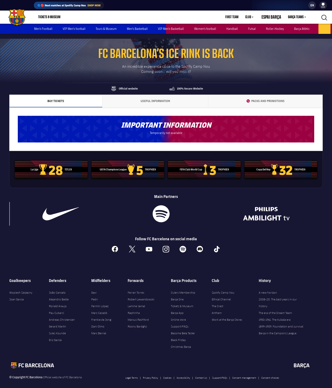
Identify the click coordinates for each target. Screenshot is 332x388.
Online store (178, 314)
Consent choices (270, 372)
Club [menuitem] (253, 17)
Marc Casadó (99, 308)
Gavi (94, 287)
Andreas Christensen (62, 314)
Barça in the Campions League (277, 328)
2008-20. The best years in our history (278, 298)
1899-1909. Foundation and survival (281, 321)
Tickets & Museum (182, 301)
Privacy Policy (150, 372)
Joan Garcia (16, 294)
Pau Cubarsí (56, 308)
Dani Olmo (97, 321)
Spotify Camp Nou (223, 287)
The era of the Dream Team (275, 308)
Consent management (244, 372)
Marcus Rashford (138, 314)
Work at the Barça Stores (227, 314)
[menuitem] (323, 4)
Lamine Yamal (136, 301)
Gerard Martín (57, 321)
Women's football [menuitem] (205, 28)
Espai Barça (274, 17)
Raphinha (134, 308)
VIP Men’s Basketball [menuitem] (171, 28)
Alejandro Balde (59, 294)
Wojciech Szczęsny (20, 287)
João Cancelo (57, 287)
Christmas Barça (181, 342)
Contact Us (201, 372)
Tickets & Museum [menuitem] (49, 17)
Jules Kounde (57, 328)
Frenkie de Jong (101, 314)
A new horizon (268, 287)
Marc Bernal (98, 328)
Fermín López (99, 301)
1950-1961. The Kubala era (274, 314)
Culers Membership (183, 287)
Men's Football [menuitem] (43, 28)
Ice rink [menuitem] (324, 28)
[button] (323, 17)
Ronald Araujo (58, 301)
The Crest (217, 301)
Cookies (167, 372)
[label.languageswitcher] (312, 5)
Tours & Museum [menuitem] (106, 28)
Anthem (217, 308)
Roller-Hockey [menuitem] (275, 28)
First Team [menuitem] (236, 17)
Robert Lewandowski (141, 294)
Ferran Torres (136, 287)
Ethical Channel (221, 294)
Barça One (177, 294)
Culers (88, 17)
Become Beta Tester (183, 328)
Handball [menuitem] (232, 28)
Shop (72, 17)
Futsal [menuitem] (252, 28)
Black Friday (178, 335)
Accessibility (183, 372)
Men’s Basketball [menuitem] (137, 28)
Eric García (55, 335)
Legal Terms (131, 372)
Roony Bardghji (137, 321)
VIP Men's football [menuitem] (74, 28)
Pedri (94, 294)
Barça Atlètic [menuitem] (302, 28)
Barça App (177, 308)
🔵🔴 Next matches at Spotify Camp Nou (69, 5)
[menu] (323, 5)
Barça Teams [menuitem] (296, 17)
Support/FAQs (179, 321)
